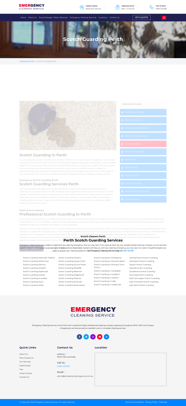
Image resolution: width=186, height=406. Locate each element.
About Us (32, 17)
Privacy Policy (151, 402)
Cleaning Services (26, 61)
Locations (103, 17)
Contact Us (114, 17)
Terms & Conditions (134, 402)
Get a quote (141, 17)
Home (23, 17)
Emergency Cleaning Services (83, 17)
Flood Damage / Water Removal (53, 17)
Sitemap (163, 402)
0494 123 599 (161, 9)
